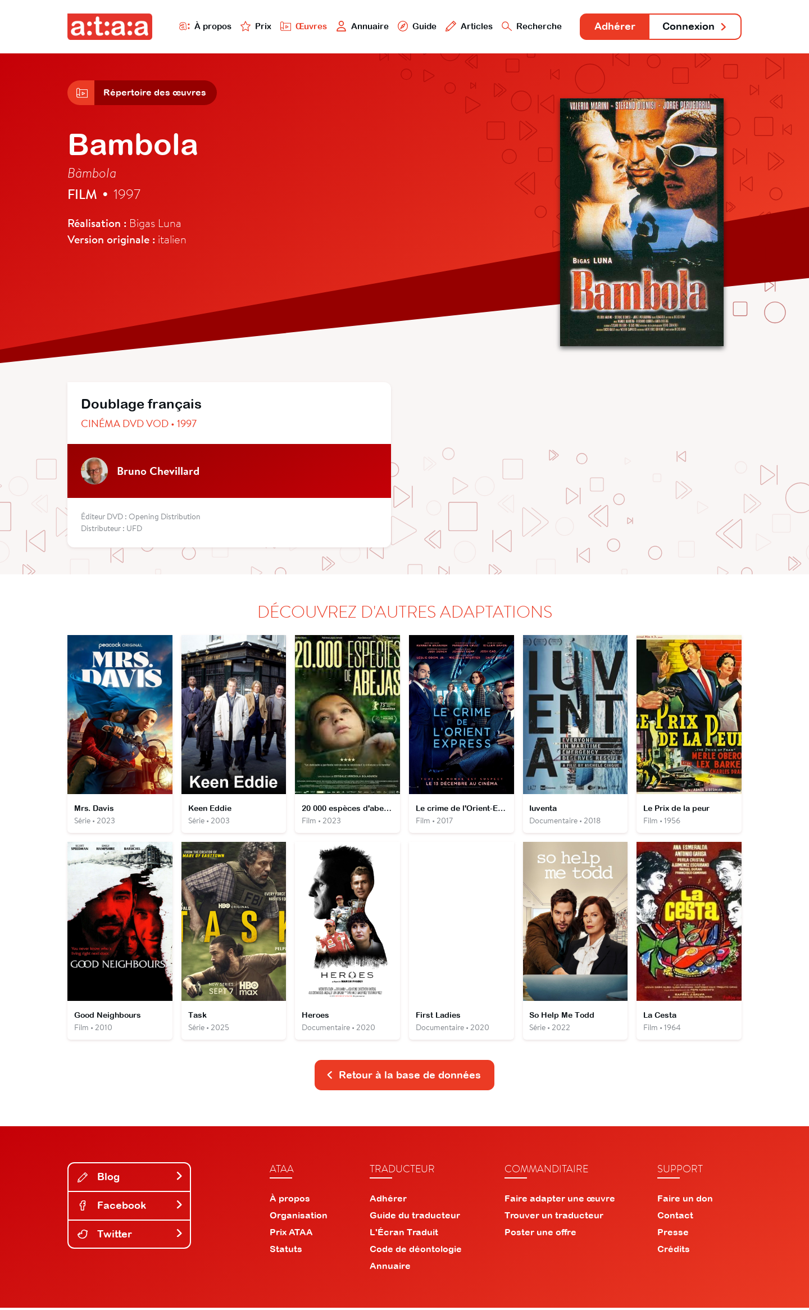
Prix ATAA (291, 1234)
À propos (203, 26)
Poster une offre (540, 1234)
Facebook (130, 1207)
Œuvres (302, 26)
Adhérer (613, 27)
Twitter (130, 1235)
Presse (673, 1234)
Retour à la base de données (403, 1077)
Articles (467, 26)
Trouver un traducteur (554, 1217)
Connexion (695, 27)
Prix (254, 26)
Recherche (530, 26)
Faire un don (685, 1200)
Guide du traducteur (415, 1217)
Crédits (673, 1251)
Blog (130, 1179)
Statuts (286, 1251)
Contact (675, 1217)
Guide (415, 26)
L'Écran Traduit (404, 1234)
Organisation (299, 1217)
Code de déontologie (416, 1251)
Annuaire (360, 26)
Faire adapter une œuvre (560, 1200)
